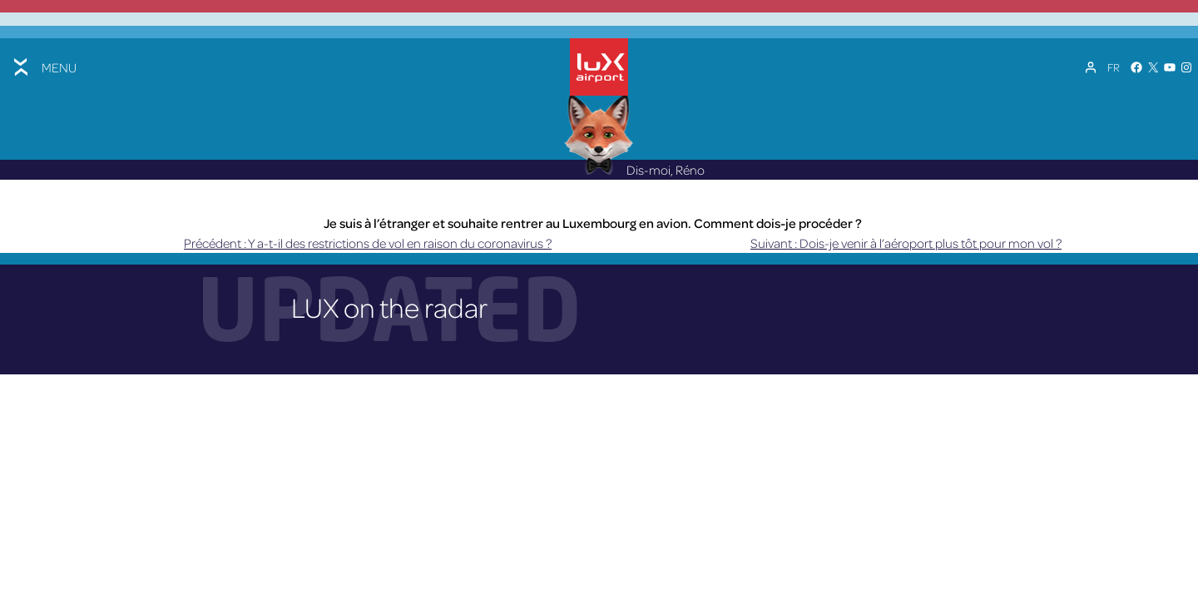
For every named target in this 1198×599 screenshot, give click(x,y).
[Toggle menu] (43, 67)
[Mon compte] (1090, 67)
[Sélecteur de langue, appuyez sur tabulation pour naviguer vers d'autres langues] (1113, 67)
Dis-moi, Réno (634, 170)
